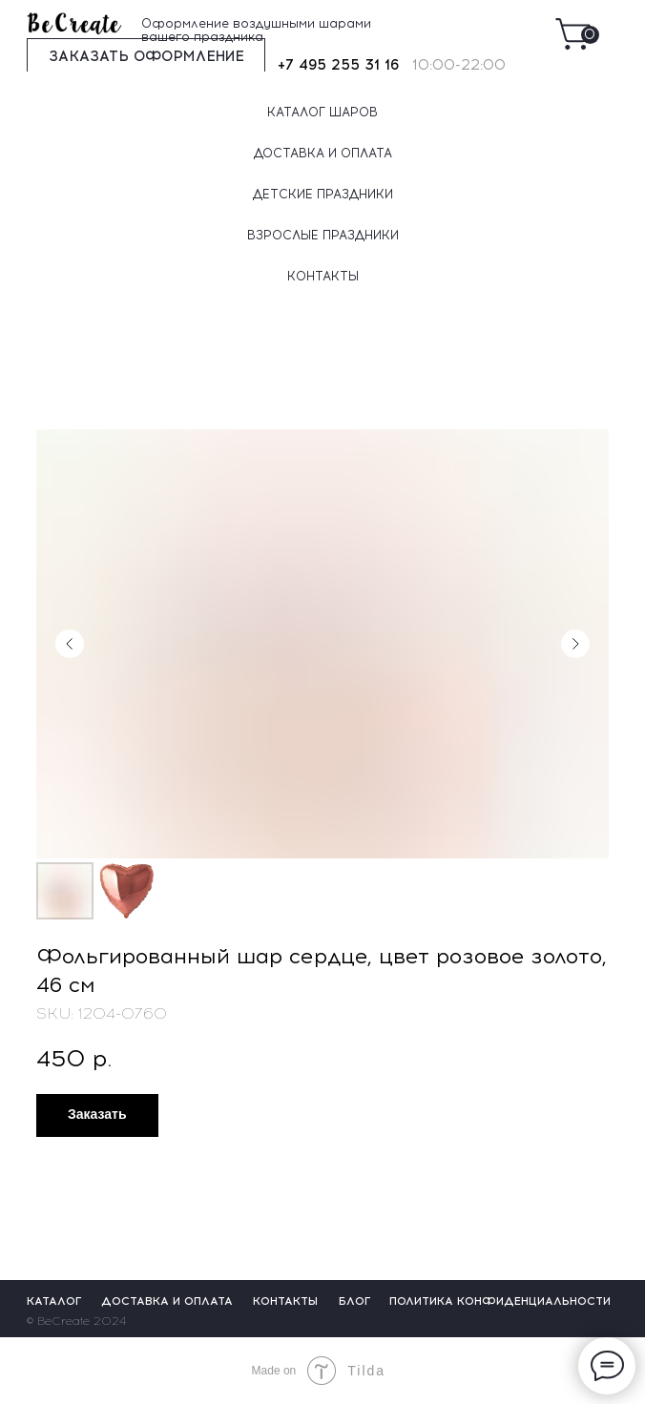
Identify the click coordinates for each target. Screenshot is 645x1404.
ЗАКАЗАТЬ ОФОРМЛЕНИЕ (146, 56)
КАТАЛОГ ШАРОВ (322, 112)
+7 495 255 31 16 (338, 64)
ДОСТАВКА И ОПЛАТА (323, 153)
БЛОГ (355, 1301)
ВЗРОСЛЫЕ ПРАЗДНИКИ (323, 235)
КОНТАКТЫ (323, 276)
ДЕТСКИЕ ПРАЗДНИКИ (323, 194)
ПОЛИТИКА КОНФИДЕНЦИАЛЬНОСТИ (500, 1301)
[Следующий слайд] (575, 644)
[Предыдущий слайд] (69, 644)
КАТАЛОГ (54, 1301)
